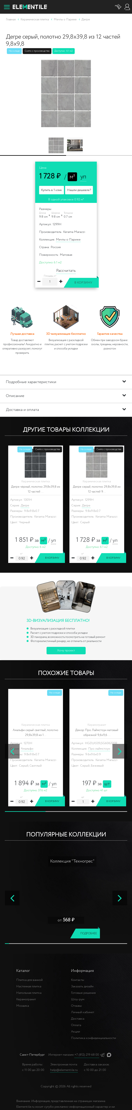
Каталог (23, 971)
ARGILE (32, 744)
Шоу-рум (77, 999)
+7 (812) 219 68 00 (87, 1054)
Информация (82, 971)
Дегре (25, 505)
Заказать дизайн (82, 986)
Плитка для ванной (29, 980)
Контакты (77, 980)
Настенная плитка (28, 986)
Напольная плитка (28, 993)
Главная (11, 19)
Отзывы (76, 1006)
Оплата (76, 1025)
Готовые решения (83, 993)
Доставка (77, 1018)
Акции (75, 1031)
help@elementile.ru (64, 1070)
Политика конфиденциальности (93, 1038)
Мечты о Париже (68, 239)
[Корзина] (118, 7)
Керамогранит (26, 999)
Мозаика (22, 1006)
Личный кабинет (82, 1012)
